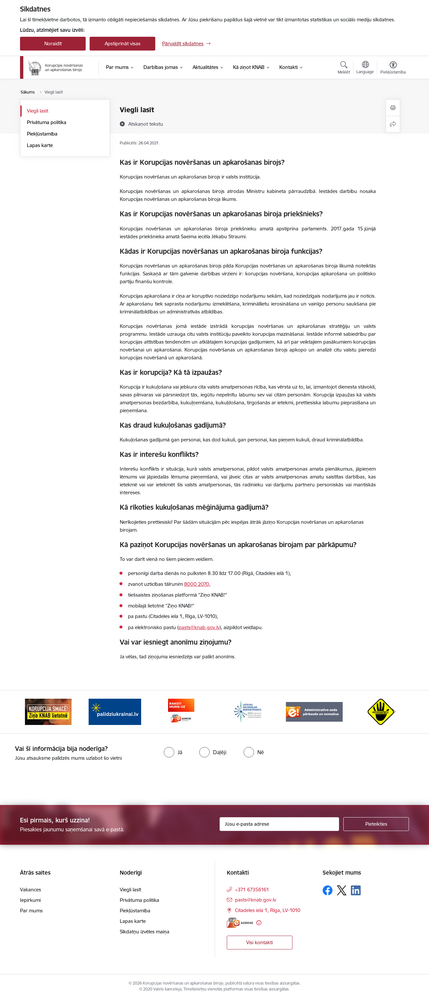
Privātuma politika (46, 122)
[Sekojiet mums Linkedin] (356, 890)
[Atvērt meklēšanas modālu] (343, 68)
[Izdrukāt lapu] (393, 108)
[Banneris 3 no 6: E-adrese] (181, 711)
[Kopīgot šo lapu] (393, 124)
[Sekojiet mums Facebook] (327, 890)
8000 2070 (196, 584)
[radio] (173, 752)
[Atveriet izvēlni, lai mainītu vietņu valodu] (365, 68)
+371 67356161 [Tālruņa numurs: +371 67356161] (252, 889)
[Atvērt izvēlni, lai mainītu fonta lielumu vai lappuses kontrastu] (393, 68)
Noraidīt (53, 43)
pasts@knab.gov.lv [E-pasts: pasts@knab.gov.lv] (255, 900)
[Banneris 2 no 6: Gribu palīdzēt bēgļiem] (115, 711)
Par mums (31, 910)
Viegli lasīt (37, 111)
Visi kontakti (259, 942)
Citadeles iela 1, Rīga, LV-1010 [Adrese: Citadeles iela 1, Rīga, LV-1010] (267, 910)
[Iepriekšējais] (35, 712)
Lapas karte (40, 145)
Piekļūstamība (42, 134)
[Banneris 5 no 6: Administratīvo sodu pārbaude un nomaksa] (314, 711)
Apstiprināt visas (122, 43)
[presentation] (55, 780)
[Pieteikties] (376, 824)
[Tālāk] (394, 712)
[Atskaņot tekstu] (145, 124)
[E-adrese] (240, 922)
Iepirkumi (30, 900)
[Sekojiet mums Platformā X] (342, 890)
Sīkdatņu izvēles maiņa (144, 931)
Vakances (30, 889)
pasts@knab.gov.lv (199, 627)
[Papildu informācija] (258, 922)
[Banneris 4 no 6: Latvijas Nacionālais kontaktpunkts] (248, 711)
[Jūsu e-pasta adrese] (279, 824)
